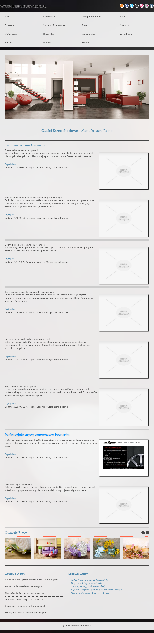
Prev (143, 532)
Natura (8, 42)
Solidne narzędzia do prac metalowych (24, 599)
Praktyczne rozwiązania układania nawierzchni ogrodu (31, 580)
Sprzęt (85, 25)
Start (7, 16)
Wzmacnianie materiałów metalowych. (23, 586)
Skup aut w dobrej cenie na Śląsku (86, 583)
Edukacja (9, 25)
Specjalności (88, 34)
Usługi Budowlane (91, 16)
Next (147, 532)
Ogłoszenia (11, 34)
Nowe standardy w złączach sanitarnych (24, 593)
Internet (47, 42)
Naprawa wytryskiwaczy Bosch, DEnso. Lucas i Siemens (96, 589)
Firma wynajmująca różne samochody (88, 586)
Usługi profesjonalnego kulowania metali (25, 606)
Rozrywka (48, 34)
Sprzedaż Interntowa (54, 25)
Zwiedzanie (126, 34)
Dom (122, 16)
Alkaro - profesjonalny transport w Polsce (90, 593)
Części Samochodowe (35, 145)
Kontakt (86, 42)
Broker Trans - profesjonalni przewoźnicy (90, 580)
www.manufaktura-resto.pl (23, 6)
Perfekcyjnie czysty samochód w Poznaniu (37, 434)
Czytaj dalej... (11, 164)
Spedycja (125, 25)
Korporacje (49, 16)
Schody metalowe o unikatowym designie (25, 612)
